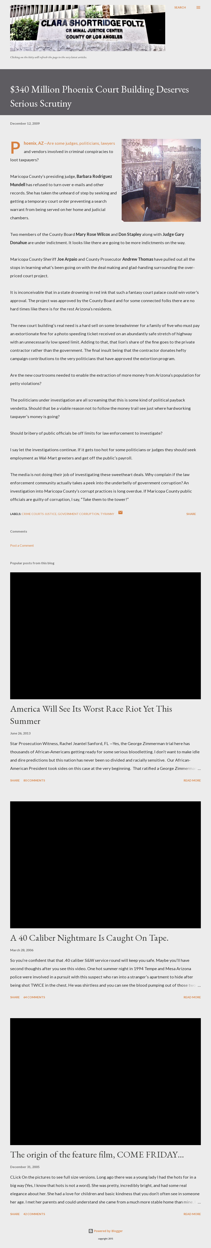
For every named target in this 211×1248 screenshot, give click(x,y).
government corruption (78, 514)
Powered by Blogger (105, 1231)
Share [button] (191, 514)
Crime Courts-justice (39, 514)
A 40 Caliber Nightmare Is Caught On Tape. (89, 937)
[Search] (180, 7)
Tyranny (107, 514)
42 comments (34, 1214)
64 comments (34, 997)
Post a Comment (22, 545)
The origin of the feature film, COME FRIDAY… (97, 1154)
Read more (192, 780)
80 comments (34, 780)
